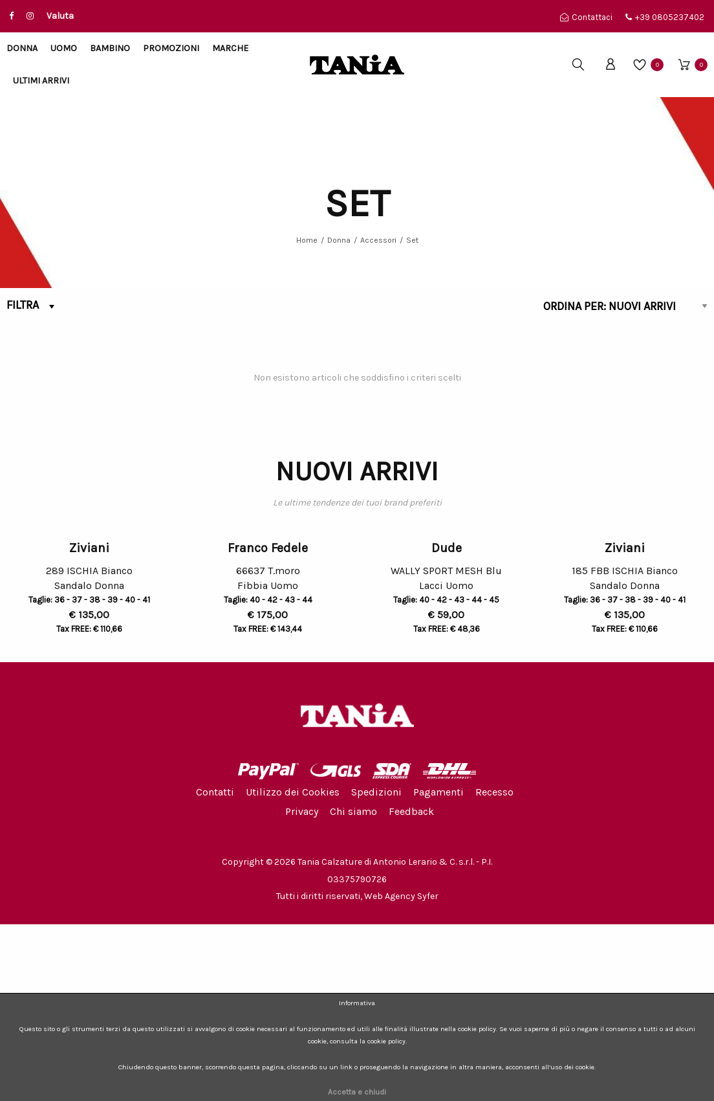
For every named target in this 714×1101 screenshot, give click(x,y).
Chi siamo (353, 988)
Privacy (301, 988)
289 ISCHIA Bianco (89, 747)
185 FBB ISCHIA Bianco (625, 747)
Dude (446, 724)
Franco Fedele (268, 724)
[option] (89, 676)
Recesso (494, 968)
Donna (22, 48)
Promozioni (171, 48)
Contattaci (586, 17)
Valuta (60, 15)
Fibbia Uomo (267, 764)
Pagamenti (438, 968)
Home (307, 240)
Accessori (378, 240)
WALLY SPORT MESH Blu (446, 747)
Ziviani (89, 724)
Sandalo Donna (89, 764)
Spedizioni (376, 968)
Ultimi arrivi (41, 80)
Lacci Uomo (446, 764)
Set (412, 240)
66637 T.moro (268, 747)
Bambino (110, 48)
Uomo (63, 48)
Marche (230, 48)
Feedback (411, 988)
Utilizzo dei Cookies (293, 968)
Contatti (215, 968)
